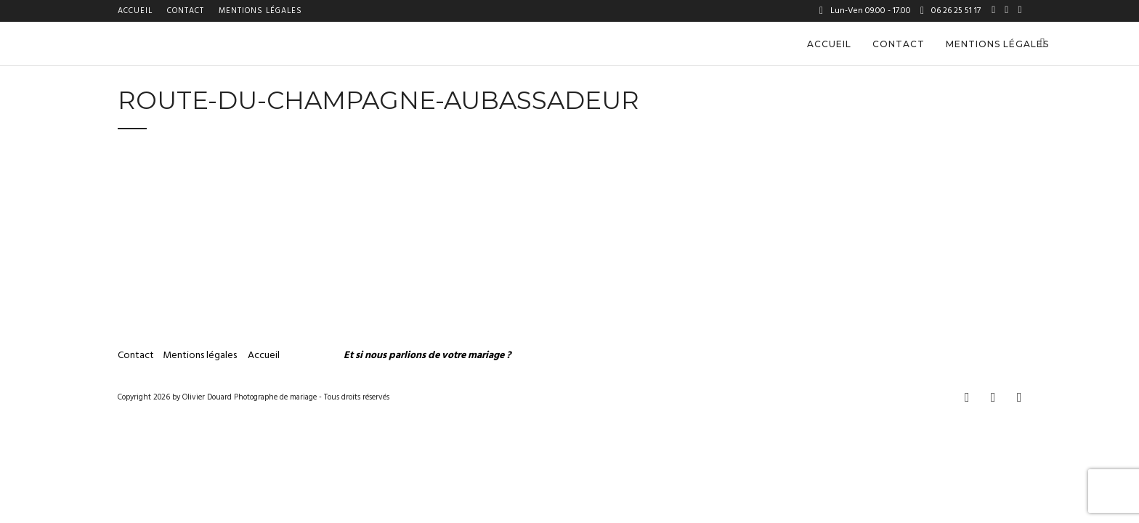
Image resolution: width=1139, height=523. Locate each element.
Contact (185, 10)
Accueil (135, 10)
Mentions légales (260, 10)
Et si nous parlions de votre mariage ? (427, 355)
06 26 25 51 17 (950, 11)
